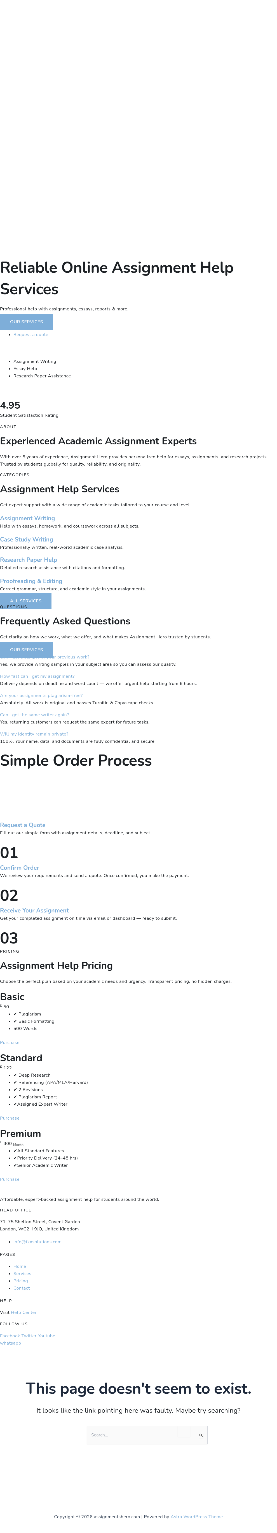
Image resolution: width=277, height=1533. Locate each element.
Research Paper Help (28, 560)
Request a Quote (23, 825)
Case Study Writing (26, 539)
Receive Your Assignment (34, 910)
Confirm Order (19, 868)
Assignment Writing (27, 518)
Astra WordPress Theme (197, 1517)
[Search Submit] (201, 1435)
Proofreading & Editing (31, 581)
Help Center (24, 1312)
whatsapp (10, 1343)
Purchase (10, 1042)
